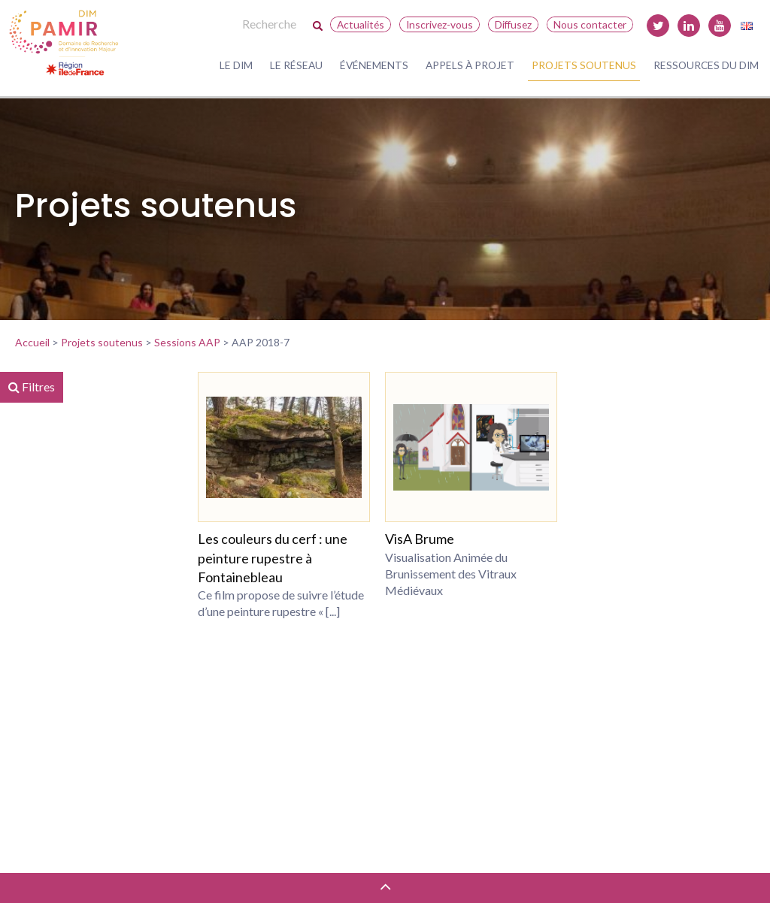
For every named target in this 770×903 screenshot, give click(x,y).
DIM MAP (74, 562)
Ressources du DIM (706, 65)
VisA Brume (452, 538)
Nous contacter (589, 24)
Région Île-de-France (101, 535)
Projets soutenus (584, 65)
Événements (374, 65)
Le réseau (296, 65)
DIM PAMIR (79, 508)
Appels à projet (470, 65)
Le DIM (236, 65)
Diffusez (513, 24)
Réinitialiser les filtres (66, 835)
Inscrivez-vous (439, 24)
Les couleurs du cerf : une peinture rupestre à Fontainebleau (323, 557)
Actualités (360, 24)
